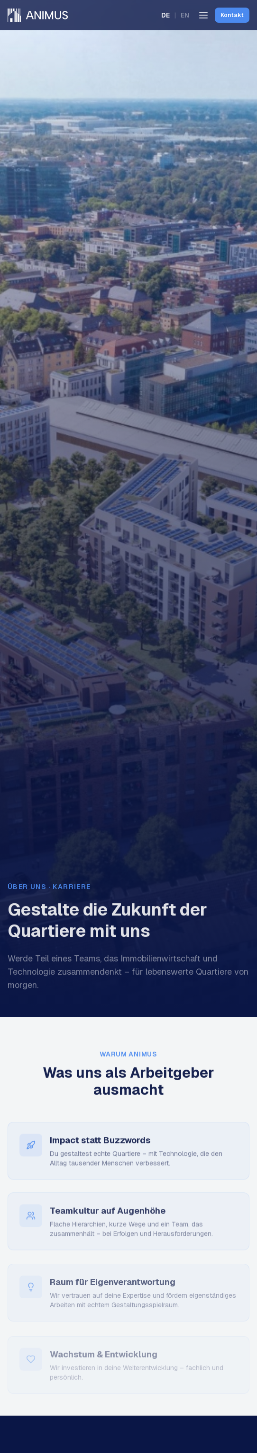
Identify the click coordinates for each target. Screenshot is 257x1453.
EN (185, 15)
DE (165, 15)
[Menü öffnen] (203, 15)
